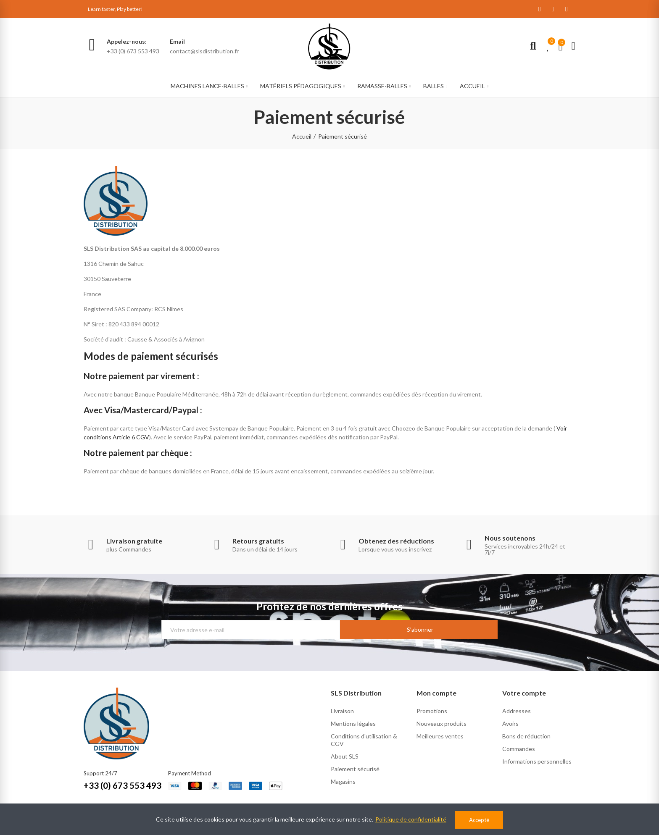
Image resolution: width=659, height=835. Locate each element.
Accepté (479, 820)
